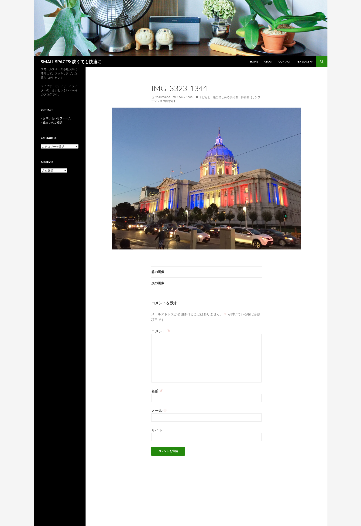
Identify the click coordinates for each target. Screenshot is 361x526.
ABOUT (268, 61)
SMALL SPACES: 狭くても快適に (71, 61)
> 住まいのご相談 (51, 122)
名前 (157, 391)
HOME (254, 61)
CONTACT (284, 61)
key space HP (304, 61)
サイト (156, 430)
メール (159, 410)
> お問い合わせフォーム (56, 118)
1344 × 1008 (185, 97)
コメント (161, 331)
